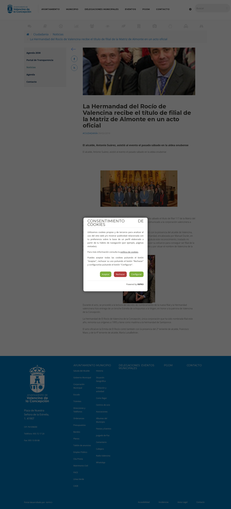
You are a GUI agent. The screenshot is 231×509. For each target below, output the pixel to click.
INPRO (140, 284)
